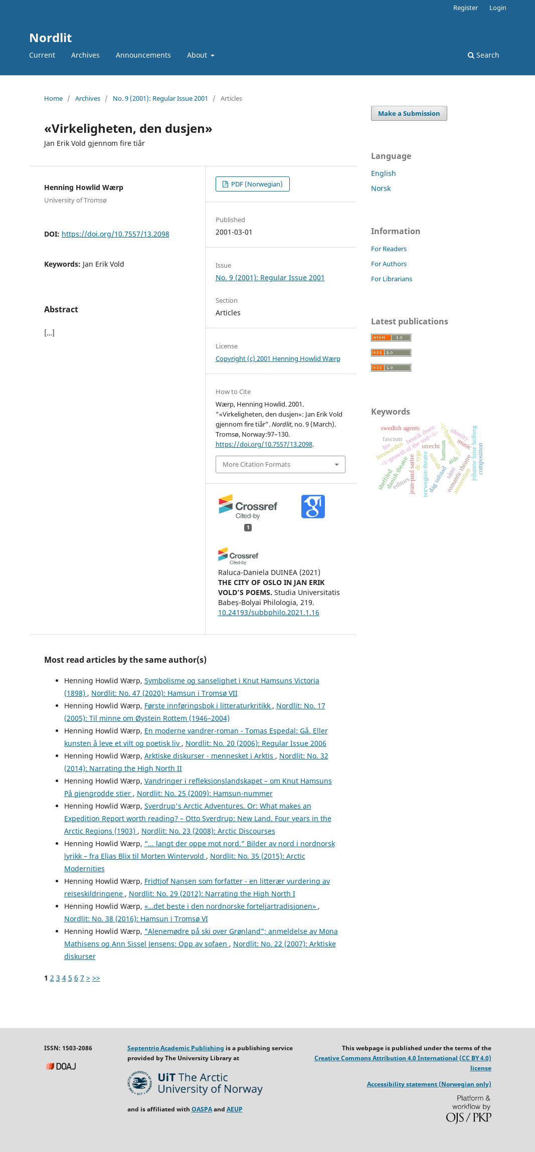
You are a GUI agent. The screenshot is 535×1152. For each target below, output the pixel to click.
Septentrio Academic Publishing (175, 1048)
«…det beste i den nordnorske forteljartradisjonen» (231, 906)
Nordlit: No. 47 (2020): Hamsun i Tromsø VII (164, 693)
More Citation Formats (256, 464)
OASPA (202, 1109)
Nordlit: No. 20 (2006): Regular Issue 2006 (256, 743)
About (198, 55)
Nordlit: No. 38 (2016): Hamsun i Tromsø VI (136, 918)
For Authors (389, 263)
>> (96, 978)
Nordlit (50, 37)
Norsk (381, 188)
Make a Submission (409, 113)
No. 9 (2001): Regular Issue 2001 (160, 98)
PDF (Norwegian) (256, 183)
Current (42, 55)
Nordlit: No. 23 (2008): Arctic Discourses (208, 831)
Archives (85, 55)
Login (497, 7)
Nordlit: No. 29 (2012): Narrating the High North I (212, 893)
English (383, 173)
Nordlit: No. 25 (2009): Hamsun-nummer (205, 793)
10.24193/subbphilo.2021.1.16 (268, 612)
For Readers (389, 248)
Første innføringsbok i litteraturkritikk (208, 705)
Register (465, 7)
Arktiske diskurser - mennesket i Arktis (209, 755)
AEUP (235, 1109)
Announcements (143, 55)
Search (483, 55)
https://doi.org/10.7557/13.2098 (115, 234)
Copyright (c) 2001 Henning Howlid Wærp (278, 358)
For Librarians (391, 278)
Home (53, 98)
